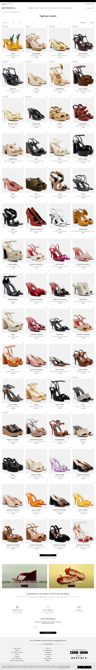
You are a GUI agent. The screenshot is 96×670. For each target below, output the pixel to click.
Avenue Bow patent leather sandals (59, 336)
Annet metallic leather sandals (83, 336)
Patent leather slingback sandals (59, 231)
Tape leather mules (83, 441)
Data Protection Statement (64, 667)
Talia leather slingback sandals (36, 55)
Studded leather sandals (36, 125)
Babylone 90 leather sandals (13, 406)
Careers (48, 656)
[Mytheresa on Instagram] (79, 658)
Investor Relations (48, 658)
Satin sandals (13, 301)
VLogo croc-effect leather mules (36, 371)
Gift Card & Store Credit (17, 652)
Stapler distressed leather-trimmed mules (83, 301)
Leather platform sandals (13, 336)
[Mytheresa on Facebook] (74, 658)
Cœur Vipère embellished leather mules (59, 301)
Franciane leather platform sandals (83, 90)
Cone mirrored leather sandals (59, 196)
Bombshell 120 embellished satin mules (83, 406)
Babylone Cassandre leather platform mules (59, 371)
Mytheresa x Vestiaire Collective (17, 660)
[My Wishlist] (91, 8)
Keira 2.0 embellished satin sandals (59, 441)
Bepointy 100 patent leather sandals (83, 547)
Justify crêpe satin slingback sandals (59, 266)
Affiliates (48, 660)
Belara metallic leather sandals (59, 90)
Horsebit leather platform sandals (13, 371)
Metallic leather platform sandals (36, 406)
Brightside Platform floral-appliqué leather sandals (83, 231)
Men (7, 3)
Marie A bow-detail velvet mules (36, 301)
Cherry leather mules (12, 125)
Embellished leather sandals (60, 547)
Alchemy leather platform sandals (83, 125)
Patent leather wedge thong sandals (83, 196)
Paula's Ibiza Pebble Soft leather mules (59, 55)
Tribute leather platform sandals (83, 55)
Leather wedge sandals (13, 441)
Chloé (62, 597)
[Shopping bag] (93, 8)
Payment (17, 654)
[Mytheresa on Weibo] (83, 658)
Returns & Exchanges (17, 658)
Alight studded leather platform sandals (12, 160)
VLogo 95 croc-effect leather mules (83, 476)
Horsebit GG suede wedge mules (36, 196)
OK (84, 667)
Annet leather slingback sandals (36, 266)
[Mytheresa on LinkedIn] (72, 658)
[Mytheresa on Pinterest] (76, 658)
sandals (41, 596)
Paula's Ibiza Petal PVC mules (13, 55)
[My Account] (89, 8)
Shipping (17, 656)
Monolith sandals (13, 476)
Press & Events (48, 654)
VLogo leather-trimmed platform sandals (36, 547)
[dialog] (48, 667)
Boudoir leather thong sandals (12, 90)
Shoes (7, 12)
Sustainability (48, 652)
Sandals (10, 12)
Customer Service (17, 648)
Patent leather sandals (13, 231)
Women (3, 3)
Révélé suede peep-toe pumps (36, 231)
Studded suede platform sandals (13, 547)
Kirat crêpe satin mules (60, 476)
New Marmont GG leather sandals (36, 160)
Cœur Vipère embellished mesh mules (83, 266)
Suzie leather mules (36, 90)
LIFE (11, 3)
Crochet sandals (59, 125)
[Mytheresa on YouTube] (81, 658)
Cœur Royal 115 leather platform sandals (36, 441)
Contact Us (17, 650)
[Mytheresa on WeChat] (86, 658)
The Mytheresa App (48, 650)
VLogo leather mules (59, 511)
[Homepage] (8, 8)
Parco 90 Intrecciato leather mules (36, 476)
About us (48, 648)
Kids (9, 3)
